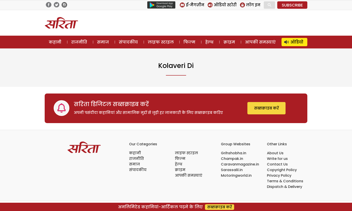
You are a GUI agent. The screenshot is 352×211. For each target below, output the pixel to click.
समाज (103, 42)
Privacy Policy (279, 175)
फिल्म (189, 42)
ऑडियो (296, 42)
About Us (275, 153)
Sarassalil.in (232, 169)
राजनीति (79, 42)
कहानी (55, 42)
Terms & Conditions (285, 181)
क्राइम (229, 42)
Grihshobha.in (233, 153)
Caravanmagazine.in (240, 164)
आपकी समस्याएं (260, 42)
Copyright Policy (282, 169)
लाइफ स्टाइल (161, 42)
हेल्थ (209, 42)
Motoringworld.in (236, 175)
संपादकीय (128, 42)
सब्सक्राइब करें (266, 108)
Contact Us (277, 164)
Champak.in (232, 158)
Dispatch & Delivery (284, 186)
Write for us (277, 158)
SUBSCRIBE (292, 5)
